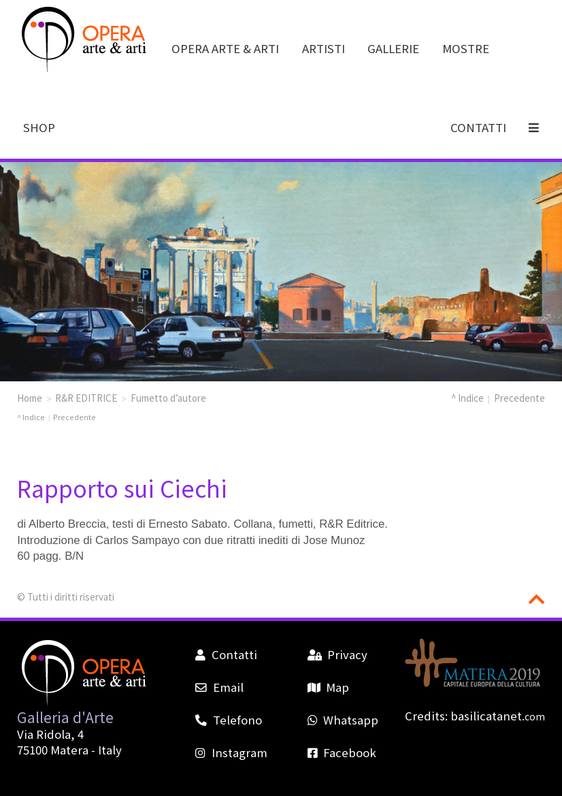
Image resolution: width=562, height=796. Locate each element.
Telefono (228, 720)
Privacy (337, 654)
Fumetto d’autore (168, 397)
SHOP (39, 127)
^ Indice (467, 397)
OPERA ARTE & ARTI (225, 48)
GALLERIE (393, 48)
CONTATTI (478, 127)
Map (328, 687)
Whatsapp (343, 720)
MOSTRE (465, 48)
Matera (69, 750)
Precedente (519, 397)
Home (29, 397)
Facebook (342, 752)
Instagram (231, 752)
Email (219, 687)
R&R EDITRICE (86, 397)
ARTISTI (323, 48)
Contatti (226, 654)
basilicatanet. (497, 715)
